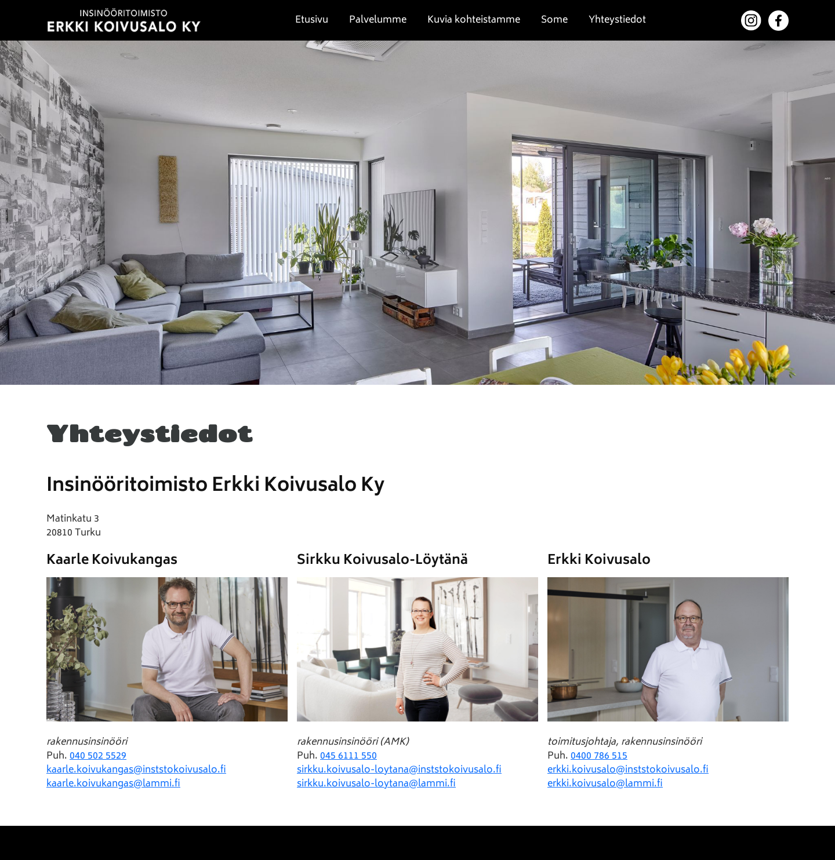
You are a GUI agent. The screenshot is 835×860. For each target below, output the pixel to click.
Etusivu (311, 20)
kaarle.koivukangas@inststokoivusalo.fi (136, 770)
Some (554, 20)
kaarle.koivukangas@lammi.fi (113, 784)
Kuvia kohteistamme (473, 20)
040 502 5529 (98, 756)
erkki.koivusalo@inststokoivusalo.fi (628, 770)
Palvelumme (377, 20)
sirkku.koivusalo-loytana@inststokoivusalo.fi (399, 770)
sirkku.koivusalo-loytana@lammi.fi (376, 784)
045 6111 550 (348, 756)
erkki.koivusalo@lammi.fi (605, 784)
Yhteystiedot (617, 20)
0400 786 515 (599, 756)
